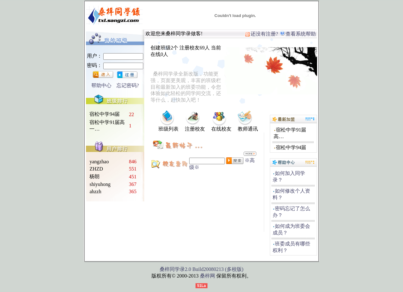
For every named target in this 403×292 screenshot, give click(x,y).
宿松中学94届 (104, 114)
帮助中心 (101, 85)
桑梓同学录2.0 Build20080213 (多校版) (201, 269)
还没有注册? (261, 33)
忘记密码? (127, 85)
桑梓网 (207, 275)
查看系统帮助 (298, 33)
